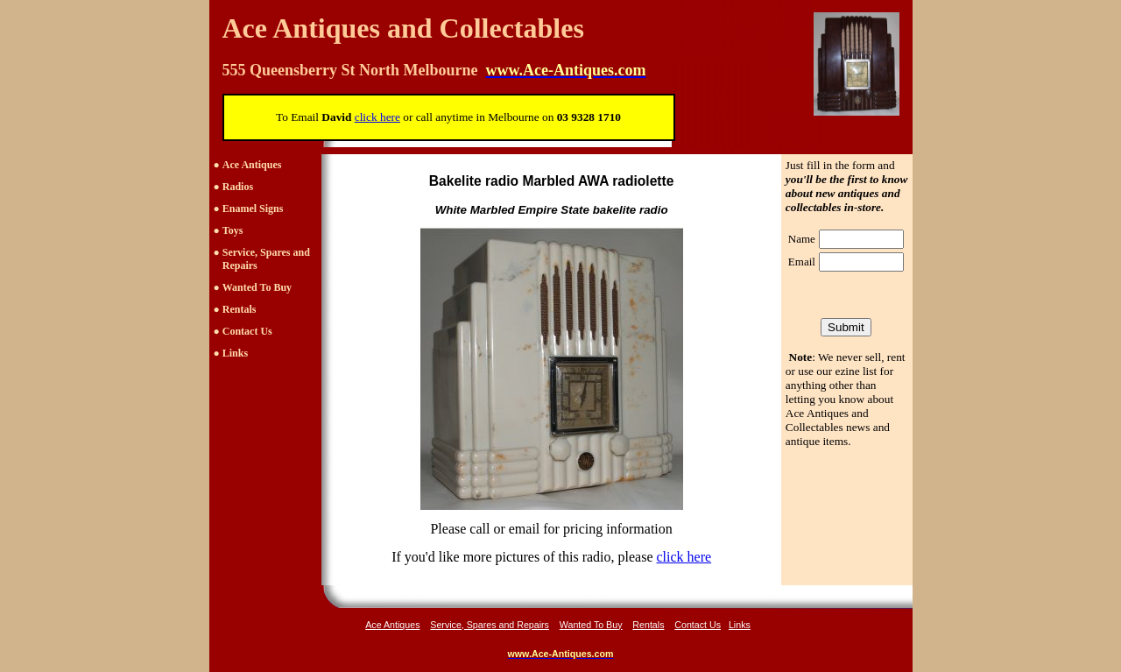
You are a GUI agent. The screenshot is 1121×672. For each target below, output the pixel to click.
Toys (232, 230)
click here (684, 556)
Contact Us (247, 331)
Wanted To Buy (257, 287)
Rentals (239, 309)
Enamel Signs (253, 208)
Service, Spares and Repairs (489, 624)
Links (235, 353)
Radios (237, 186)
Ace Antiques (252, 165)
